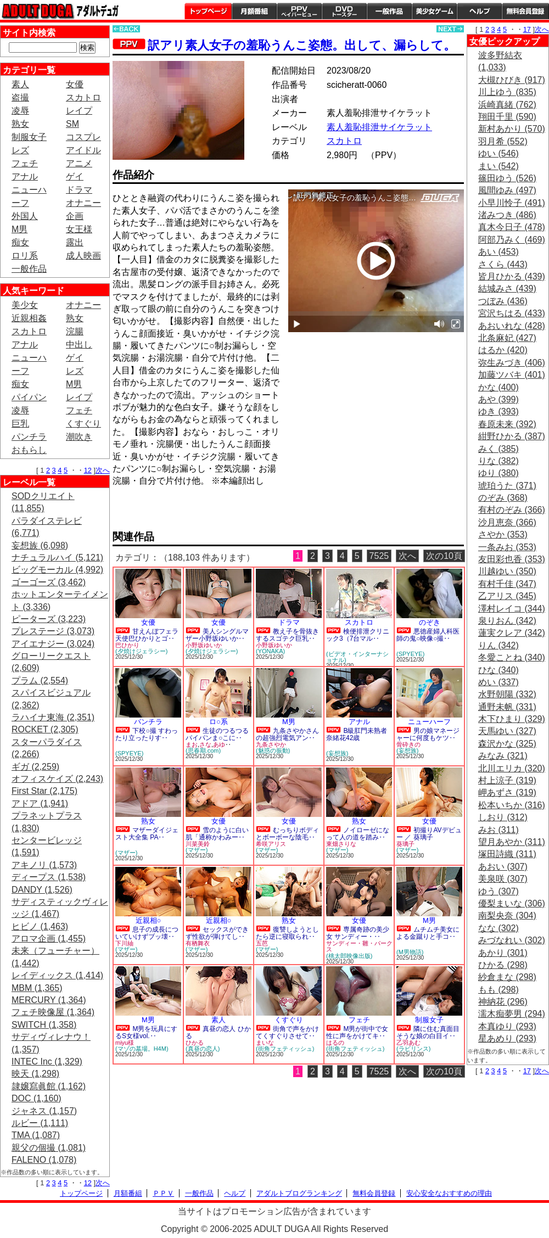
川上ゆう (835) (507, 92)
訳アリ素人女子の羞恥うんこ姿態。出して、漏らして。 (302, 45)
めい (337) (498, 682)
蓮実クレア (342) (511, 632)
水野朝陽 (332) (507, 694)
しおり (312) (503, 817)
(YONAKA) (270, 651)
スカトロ (83, 97)
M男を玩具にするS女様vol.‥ (146, 1032)
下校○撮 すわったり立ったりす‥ (146, 734)
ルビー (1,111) (40, 1123)
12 (88, 470)
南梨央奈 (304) (507, 915)
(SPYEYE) (410, 654)
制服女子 (29, 137)
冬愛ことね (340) (511, 657)
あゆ (219, 744)
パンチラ (29, 436)
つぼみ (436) (503, 301)
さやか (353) (503, 534)
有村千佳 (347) (507, 584)
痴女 (20, 242)
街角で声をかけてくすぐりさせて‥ (287, 1032)
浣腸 (74, 331)
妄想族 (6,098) (40, 545)
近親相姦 (29, 318)
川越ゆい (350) (507, 571)
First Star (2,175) (44, 791)
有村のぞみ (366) (511, 509)
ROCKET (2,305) (45, 729)
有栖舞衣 (198, 943)
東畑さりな (341, 844)
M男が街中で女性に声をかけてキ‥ (357, 1032)
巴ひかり (127, 645)
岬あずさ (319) (507, 792)
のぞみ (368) (503, 497)
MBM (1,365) (37, 988)
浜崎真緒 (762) (507, 104)
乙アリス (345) (507, 596)
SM (72, 123)
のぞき (429, 622)
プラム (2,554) (40, 680)
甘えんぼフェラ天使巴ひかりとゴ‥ (146, 635)
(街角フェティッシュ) (285, 1048)
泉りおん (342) (507, 620)
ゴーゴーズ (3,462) (49, 582)
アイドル (83, 150)
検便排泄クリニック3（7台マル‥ (357, 635)
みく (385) (498, 448)
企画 (74, 216)
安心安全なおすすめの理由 (449, 1193)
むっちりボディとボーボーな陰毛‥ (287, 833)
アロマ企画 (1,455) (49, 938)
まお (192, 744)
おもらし (29, 450)
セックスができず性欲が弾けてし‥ (217, 933)
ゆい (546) (498, 153)
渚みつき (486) (507, 215)
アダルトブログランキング (299, 1193)
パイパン (29, 397)
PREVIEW (197, 512)
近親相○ (148, 920)
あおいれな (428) (511, 325)
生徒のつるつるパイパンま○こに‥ (217, 734)
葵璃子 (405, 844)
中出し (79, 344)
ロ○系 (218, 722)
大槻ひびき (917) (511, 80)
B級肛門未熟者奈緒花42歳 (356, 734)
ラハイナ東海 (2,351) (53, 717)
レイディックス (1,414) (57, 975)
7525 (379, 556)
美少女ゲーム (434, 11)
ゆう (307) (498, 891)
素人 (20, 84)
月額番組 (254, 11)
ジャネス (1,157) (44, 1111)
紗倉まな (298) (507, 977)
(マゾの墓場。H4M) (142, 1048)
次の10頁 (444, 556)
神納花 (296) (503, 1001)
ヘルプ (479, 11)
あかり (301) (503, 952)
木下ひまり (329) (511, 719)
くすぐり (83, 423)
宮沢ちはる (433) (511, 313)
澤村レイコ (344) (511, 608)
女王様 (79, 229)
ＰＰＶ (163, 1193)
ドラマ (79, 189)
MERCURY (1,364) (49, 1000)
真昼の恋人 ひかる (218, 1032)
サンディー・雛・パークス (359, 946)
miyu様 (124, 1042)
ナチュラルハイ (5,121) (57, 557)
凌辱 (20, 110)
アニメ (79, 163)
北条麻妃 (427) (507, 338)
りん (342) (498, 645)
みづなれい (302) (511, 940)
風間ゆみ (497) (507, 190)
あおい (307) (503, 866)
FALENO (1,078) (44, 1159)
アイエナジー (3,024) (53, 643)
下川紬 (124, 943)
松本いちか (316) (511, 805)
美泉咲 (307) (503, 878)
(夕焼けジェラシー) (141, 651)
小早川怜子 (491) (511, 203)
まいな (265, 1042)
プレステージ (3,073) (53, 631)
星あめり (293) (507, 1038)
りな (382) (498, 461)
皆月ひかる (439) (511, 276)
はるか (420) (503, 350)
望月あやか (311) (511, 842)
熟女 (20, 123)
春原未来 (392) (507, 424)
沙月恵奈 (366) (507, 522)
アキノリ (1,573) (44, 865)
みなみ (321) (503, 755)
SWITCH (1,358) (44, 1024)
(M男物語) (410, 952)
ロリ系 (25, 255)
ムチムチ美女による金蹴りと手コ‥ (428, 933)
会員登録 (525, 11)
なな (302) (498, 928)
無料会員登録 (373, 1193)
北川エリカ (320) (511, 768)
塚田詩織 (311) (507, 854)
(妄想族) (337, 753)
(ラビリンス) (413, 1048)
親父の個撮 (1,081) (49, 1147)
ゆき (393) (498, 411)
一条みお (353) (507, 547)
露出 (74, 242)
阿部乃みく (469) (511, 239)
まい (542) (498, 166)
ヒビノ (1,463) (40, 926)
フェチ (25, 163)
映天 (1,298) (35, 1073)
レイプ (79, 110)
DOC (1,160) (36, 1098)
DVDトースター (344, 11)
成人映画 (83, 255)
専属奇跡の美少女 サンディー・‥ (357, 933)
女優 (74, 84)
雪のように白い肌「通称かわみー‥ (217, 833)
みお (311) (498, 829)
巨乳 (20, 423)
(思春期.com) (203, 750)
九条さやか (271, 744)
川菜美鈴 (198, 844)
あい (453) (498, 251)
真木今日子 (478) (511, 227)
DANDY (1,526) (42, 889)
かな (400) (498, 387)
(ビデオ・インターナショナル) (357, 657)
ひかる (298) (503, 965)
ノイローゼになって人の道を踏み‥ (357, 833)
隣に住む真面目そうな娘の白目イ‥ (428, 1032)
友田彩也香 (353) (511, 559)
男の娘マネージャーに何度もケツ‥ (428, 734)
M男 (19, 229)
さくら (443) (503, 264)
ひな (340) (498, 670)
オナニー (83, 203)
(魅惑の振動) (273, 750)
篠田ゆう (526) (507, 178)
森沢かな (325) (507, 743)
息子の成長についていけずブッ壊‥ (146, 933)
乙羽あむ (408, 1042)
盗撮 (20, 97)
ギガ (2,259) (35, 766)
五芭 (262, 943)
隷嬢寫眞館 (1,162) (49, 1086)
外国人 (25, 216)
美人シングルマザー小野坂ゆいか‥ (217, 635)
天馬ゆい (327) (507, 731)
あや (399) (498, 399)
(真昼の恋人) (203, 1048)
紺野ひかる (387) (511, 436)
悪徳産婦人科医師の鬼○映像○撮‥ (428, 635)
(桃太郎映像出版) (349, 956)
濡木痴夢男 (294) (511, 1013)
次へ (103, 470)
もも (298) (498, 989)
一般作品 (389, 11)
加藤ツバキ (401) (511, 374)
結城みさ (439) (507, 288)
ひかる (195, 1042)
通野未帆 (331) (507, 707)
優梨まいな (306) (511, 903)
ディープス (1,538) (49, 877)
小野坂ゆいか (204, 645)
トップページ (208, 11)
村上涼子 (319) (507, 780)
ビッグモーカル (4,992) (57, 569)
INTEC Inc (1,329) (47, 1061)
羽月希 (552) (503, 141)
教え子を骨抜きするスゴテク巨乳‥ (287, 635)
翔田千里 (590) (507, 116)
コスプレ (83, 137)
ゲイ (74, 176)
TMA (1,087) (36, 1135)
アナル (25, 176)
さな (205, 744)
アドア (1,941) (40, 803)
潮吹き (79, 436)
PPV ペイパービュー (299, 11)
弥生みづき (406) (511, 362)
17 (527, 29)
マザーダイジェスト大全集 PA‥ (146, 833)
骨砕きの (408, 744)
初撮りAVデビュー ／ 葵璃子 (429, 833)
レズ (20, 150)
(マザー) (126, 852)
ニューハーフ (429, 722)
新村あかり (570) (511, 128)
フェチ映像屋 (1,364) (53, 1012)
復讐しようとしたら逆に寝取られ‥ (287, 933)
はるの (335, 1042)
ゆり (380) (498, 473)
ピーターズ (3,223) (49, 619)
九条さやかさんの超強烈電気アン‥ (287, 734)
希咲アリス (271, 844)
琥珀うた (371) (507, 485)
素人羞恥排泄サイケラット (379, 127)
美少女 (25, 305)
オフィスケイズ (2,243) (57, 778)
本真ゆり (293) (507, 1026)
